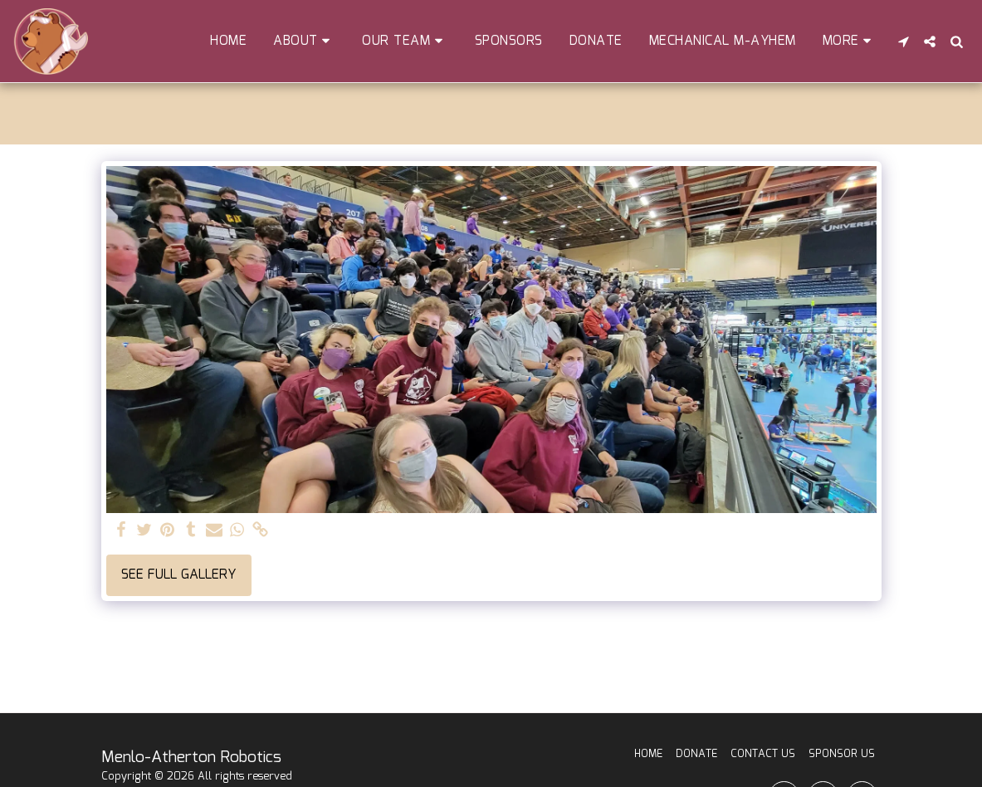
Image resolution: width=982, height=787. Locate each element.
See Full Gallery (178, 575)
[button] (304, 41)
